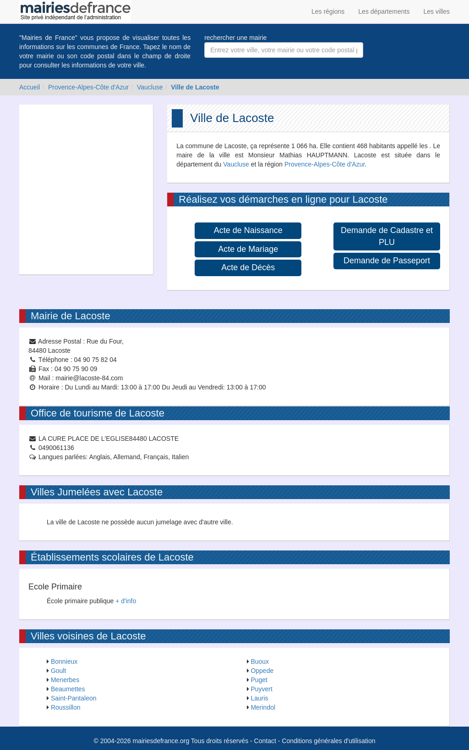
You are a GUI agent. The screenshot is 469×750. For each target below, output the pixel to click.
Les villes (436, 11)
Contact (265, 740)
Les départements (383, 11)
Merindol (263, 707)
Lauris (259, 698)
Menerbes (65, 679)
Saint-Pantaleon (74, 698)
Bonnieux (64, 661)
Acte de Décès (248, 267)
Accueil (29, 87)
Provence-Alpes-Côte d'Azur (88, 87)
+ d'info (125, 601)
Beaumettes (68, 689)
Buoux (260, 661)
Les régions (327, 11)
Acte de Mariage (248, 249)
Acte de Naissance (248, 230)
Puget (259, 679)
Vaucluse (150, 87)
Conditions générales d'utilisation (328, 740)
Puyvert (261, 689)
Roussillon (66, 707)
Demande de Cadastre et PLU (387, 236)
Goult (58, 670)
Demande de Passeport (387, 260)
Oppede (262, 670)
